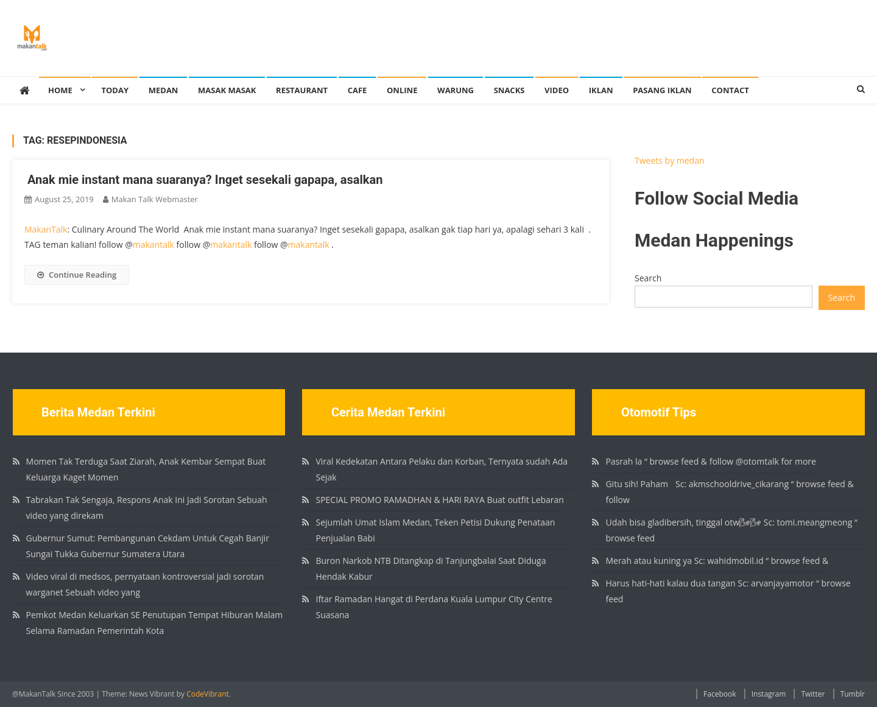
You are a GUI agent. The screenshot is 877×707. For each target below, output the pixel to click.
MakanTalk (45, 229)
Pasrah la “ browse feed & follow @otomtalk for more (710, 461)
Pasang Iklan (662, 90)
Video (556, 90)
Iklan (601, 90)
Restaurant (302, 90)
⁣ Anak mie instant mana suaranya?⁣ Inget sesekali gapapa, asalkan (203, 179)
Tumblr (852, 694)
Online (402, 90)
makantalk (153, 244)
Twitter (813, 694)
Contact (730, 90)
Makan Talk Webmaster (154, 199)
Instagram (769, 694)
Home (60, 90)
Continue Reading (76, 274)
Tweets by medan (670, 160)
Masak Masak (227, 90)
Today (115, 90)
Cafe (357, 90)
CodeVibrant (207, 694)
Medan (163, 90)
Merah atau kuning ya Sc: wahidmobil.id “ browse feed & (716, 560)
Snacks (509, 90)
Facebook (719, 694)
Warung (455, 90)
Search (648, 278)
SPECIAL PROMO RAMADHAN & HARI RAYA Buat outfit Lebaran (439, 499)
